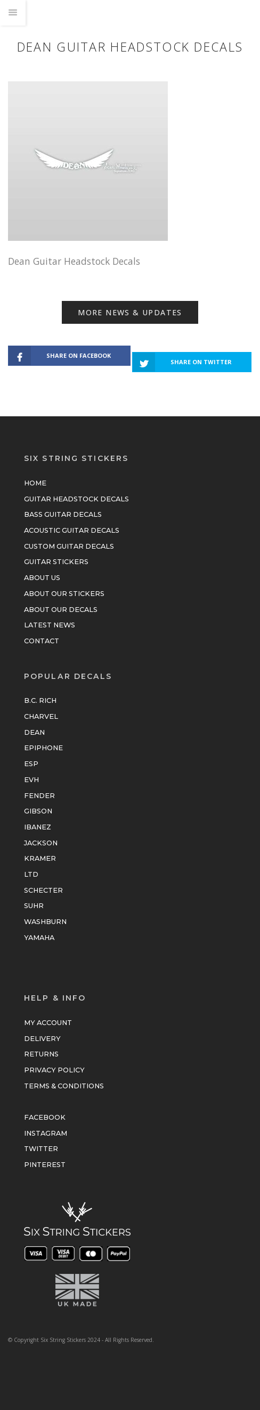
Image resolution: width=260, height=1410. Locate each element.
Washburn (45, 922)
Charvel (41, 716)
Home (35, 483)
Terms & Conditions (64, 1086)
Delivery (42, 1039)
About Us (42, 578)
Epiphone (43, 748)
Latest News (49, 625)
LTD (31, 874)
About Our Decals (61, 610)
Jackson (41, 843)
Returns (41, 1054)
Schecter (43, 890)
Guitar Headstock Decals (76, 499)
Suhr (34, 906)
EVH (31, 780)
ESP (31, 764)
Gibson (38, 811)
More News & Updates (130, 312)
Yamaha (39, 938)
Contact (41, 641)
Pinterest (45, 1165)
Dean (34, 732)
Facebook (45, 1117)
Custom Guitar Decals (69, 546)
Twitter (41, 1149)
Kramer (40, 858)
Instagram (45, 1133)
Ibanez (37, 827)
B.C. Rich (40, 700)
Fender (39, 796)
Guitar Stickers (56, 562)
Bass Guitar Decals (63, 514)
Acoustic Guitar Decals (71, 530)
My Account (48, 1023)
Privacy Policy (54, 1070)
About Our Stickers (64, 594)
